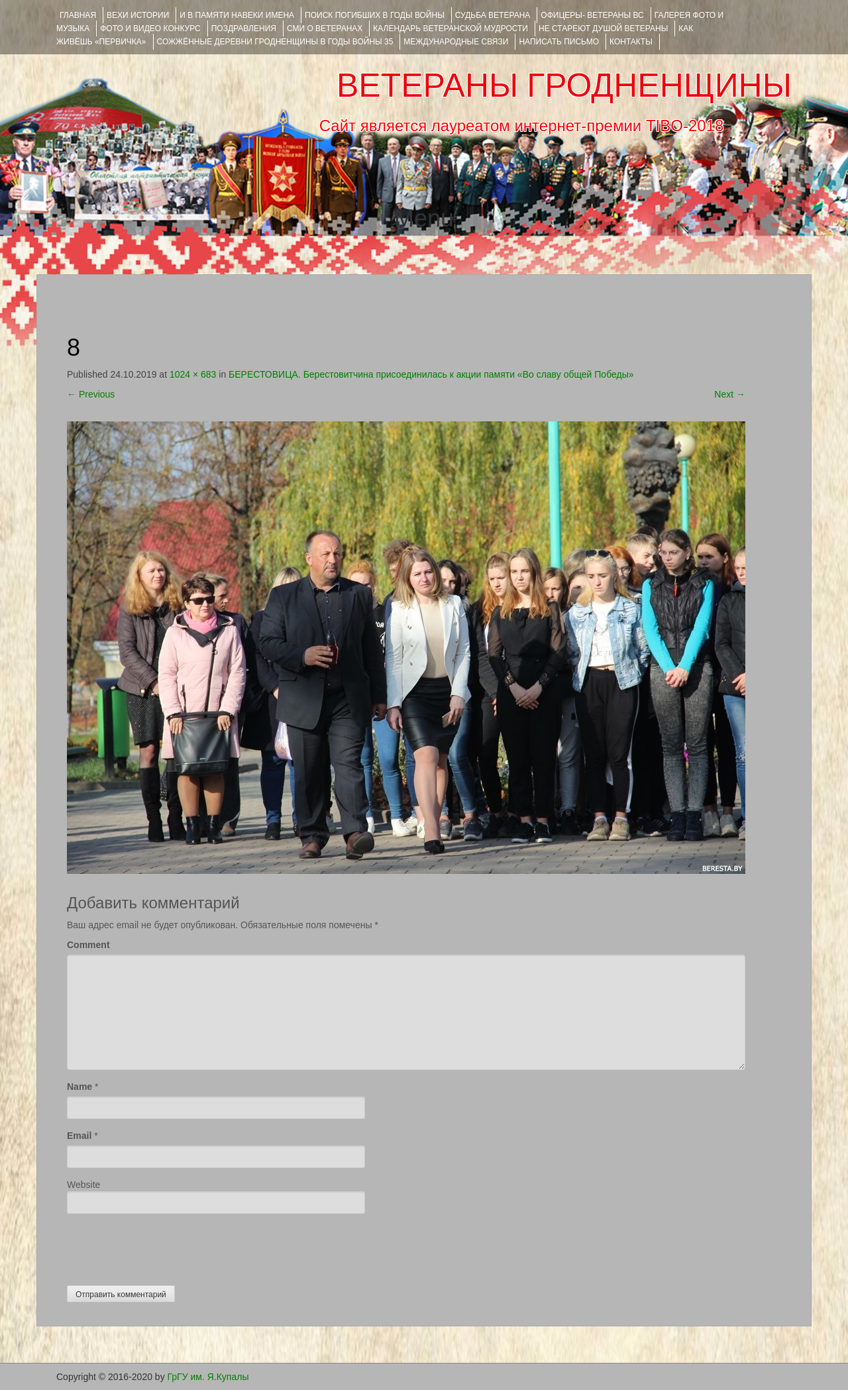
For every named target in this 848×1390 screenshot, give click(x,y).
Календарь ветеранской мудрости (450, 28)
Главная (78, 15)
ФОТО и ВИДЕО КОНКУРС (150, 28)
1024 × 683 (193, 374)
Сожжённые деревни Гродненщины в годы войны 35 (275, 41)
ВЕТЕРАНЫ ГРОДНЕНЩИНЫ (564, 85)
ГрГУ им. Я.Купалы (208, 1376)
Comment (88, 944)
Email (79, 1135)
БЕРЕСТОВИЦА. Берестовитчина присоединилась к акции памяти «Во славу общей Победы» (431, 374)
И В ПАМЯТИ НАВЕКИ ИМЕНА (237, 15)
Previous (91, 394)
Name (79, 1086)
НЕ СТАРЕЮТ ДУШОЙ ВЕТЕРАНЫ (603, 28)
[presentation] (167, 1246)
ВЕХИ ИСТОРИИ (138, 15)
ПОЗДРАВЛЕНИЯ (243, 28)
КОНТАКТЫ (631, 41)
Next (729, 394)
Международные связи (455, 41)
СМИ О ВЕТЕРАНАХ (324, 28)
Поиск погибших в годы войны (375, 15)
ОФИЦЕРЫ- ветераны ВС (592, 15)
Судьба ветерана (493, 15)
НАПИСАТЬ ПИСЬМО (559, 41)
